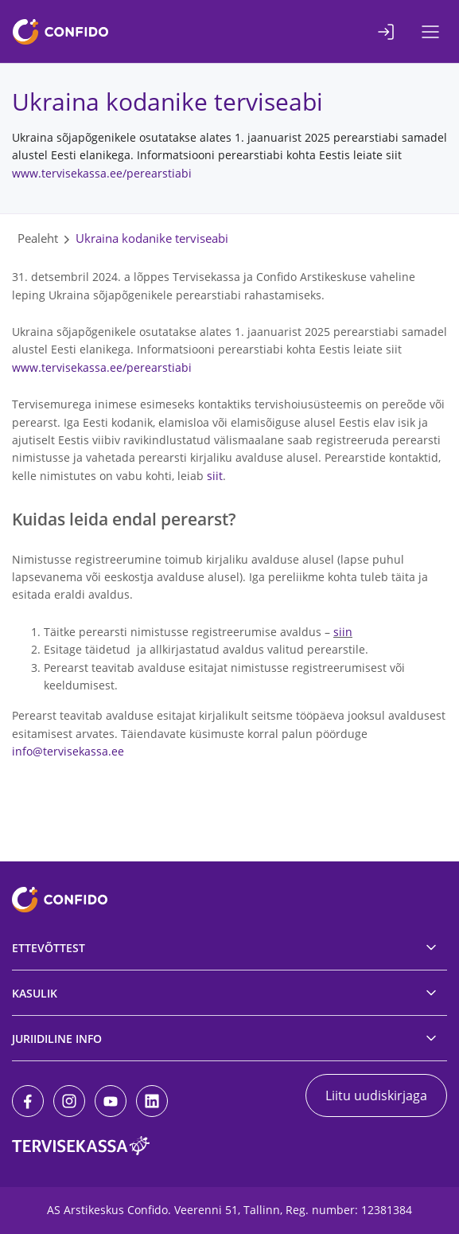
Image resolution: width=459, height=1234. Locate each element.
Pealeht (38, 238)
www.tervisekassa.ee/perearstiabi (102, 173)
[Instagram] (69, 1101)
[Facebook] (28, 1101)
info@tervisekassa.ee (68, 751)
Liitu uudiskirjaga (376, 1095)
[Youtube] (110, 1101)
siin (342, 631)
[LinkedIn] (152, 1101)
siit (215, 475)
